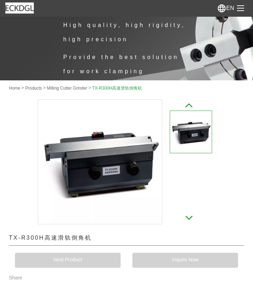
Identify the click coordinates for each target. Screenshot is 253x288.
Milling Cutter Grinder (67, 88)
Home (14, 88)
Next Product (67, 259)
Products (33, 88)
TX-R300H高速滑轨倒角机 (117, 88)
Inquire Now (185, 259)
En (225, 8)
